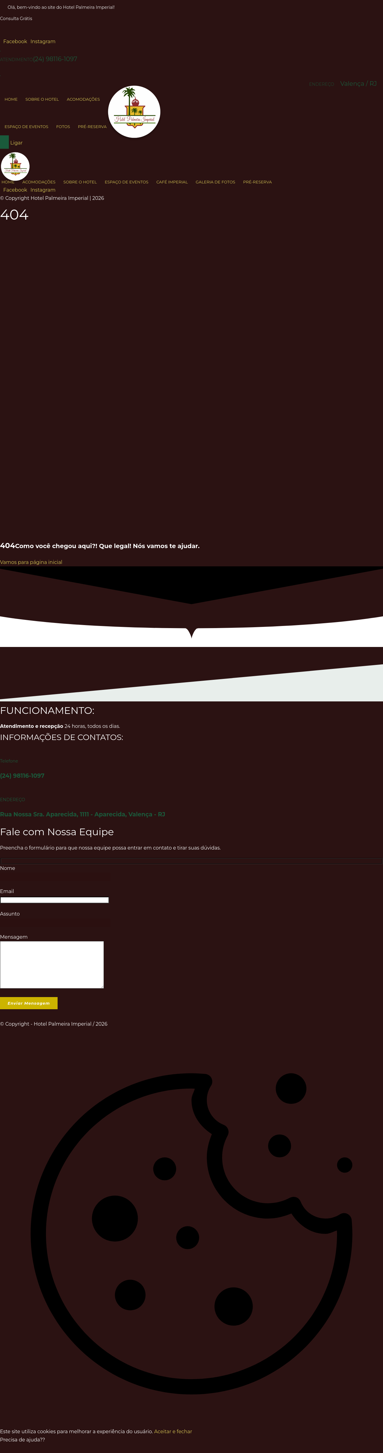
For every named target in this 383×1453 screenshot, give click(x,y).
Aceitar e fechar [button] (172, 1441)
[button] (13, 41)
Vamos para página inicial (31, 562)
